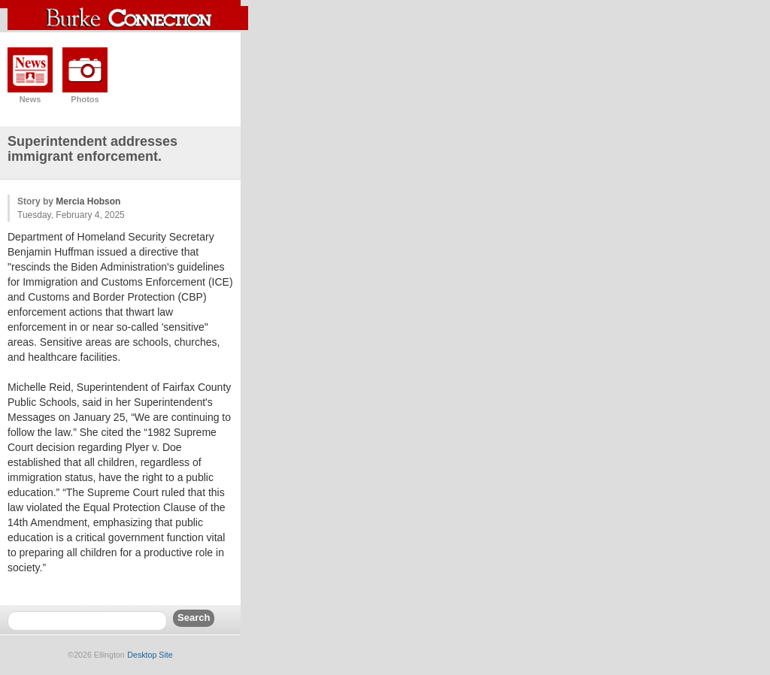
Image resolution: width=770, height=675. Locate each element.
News (30, 99)
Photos (85, 99)
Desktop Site (149, 654)
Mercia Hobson (88, 201)
